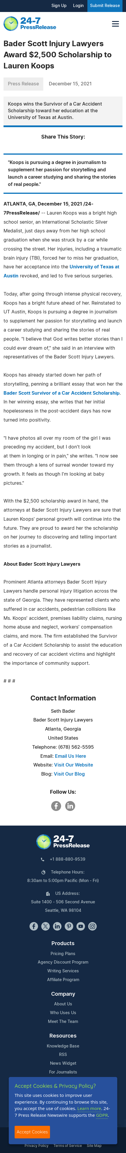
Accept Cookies (32, 1132)
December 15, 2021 (70, 84)
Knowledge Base (63, 1046)
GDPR (102, 1115)
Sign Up (59, 6)
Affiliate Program (63, 980)
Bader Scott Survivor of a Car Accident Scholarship (62, 393)
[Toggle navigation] (115, 24)
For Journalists (63, 1072)
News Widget (63, 1063)
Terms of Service (67, 1145)
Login (78, 6)
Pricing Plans (63, 954)
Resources (63, 1036)
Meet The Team (63, 1022)
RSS (63, 1055)
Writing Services (63, 971)
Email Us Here (70, 756)
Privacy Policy (37, 1145)
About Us (63, 1004)
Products (63, 943)
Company (63, 994)
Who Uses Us (63, 1013)
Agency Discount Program (63, 962)
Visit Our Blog (69, 774)
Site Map (94, 1145)
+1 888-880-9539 (67, 859)
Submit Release (105, 6)
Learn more (89, 1108)
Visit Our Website (73, 765)
